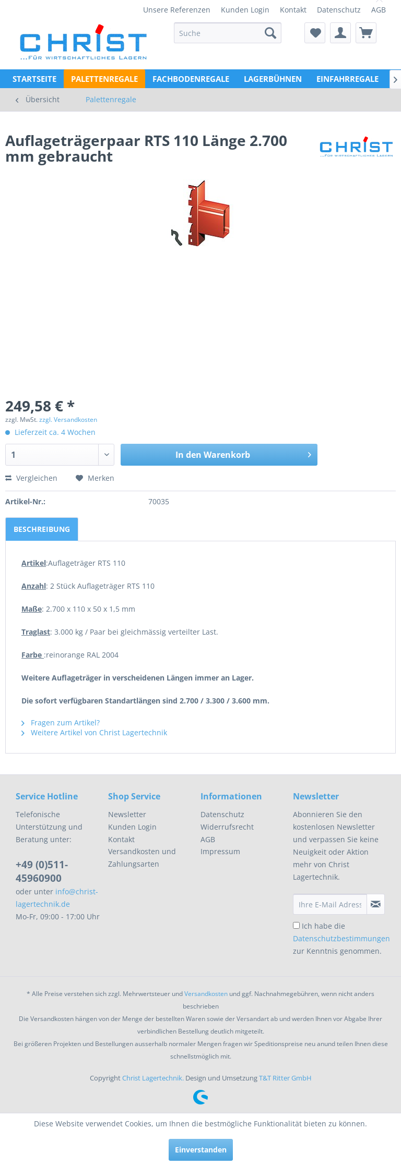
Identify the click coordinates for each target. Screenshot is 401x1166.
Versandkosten (206, 993)
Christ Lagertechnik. (153, 1078)
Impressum (220, 851)
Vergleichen (31, 478)
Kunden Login (245, 10)
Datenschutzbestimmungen (341, 938)
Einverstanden (201, 1150)
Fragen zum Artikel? (60, 722)
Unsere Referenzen (176, 10)
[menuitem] (177, 9)
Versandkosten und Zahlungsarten (142, 857)
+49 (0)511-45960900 (42, 871)
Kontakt (293, 10)
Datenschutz (339, 10)
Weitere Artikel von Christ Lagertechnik (94, 732)
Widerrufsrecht (227, 827)
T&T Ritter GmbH (285, 1078)
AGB (378, 10)
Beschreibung (42, 529)
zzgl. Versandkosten (68, 419)
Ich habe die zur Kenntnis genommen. (341, 938)
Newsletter (127, 814)
